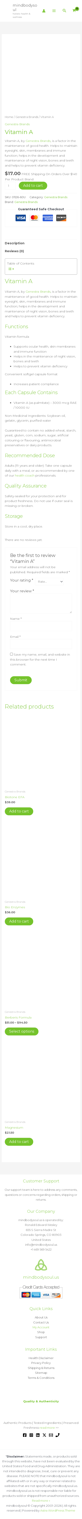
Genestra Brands (27, 117)
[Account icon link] (43, 11)
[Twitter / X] (44, 1435)
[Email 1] (51, 1435)
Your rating (21, 580)
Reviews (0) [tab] (14, 251)
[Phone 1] (57, 1435)
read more (47, 1427)
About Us (41, 1317)
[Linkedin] (38, 1435)
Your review (22, 590)
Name (16, 618)
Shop (41, 1331)
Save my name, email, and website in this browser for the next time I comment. (40, 659)
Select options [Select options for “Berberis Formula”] (21, 1031)
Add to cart (33, 185)
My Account (41, 1327)
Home (9, 117)
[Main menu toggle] (54, 11)
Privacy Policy (41, 1362)
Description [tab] (14, 243)
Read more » (41, 1500)
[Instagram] (31, 1435)
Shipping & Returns (41, 1367)
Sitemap (41, 1372)
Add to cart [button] (19, 811)
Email (15, 636)
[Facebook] (25, 1435)
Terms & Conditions (41, 1377)
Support (41, 1336)
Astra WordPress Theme (57, 1510)
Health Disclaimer (41, 1357)
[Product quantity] (10, 185)
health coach (25, 475)
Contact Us (41, 1322)
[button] (64, 11)
